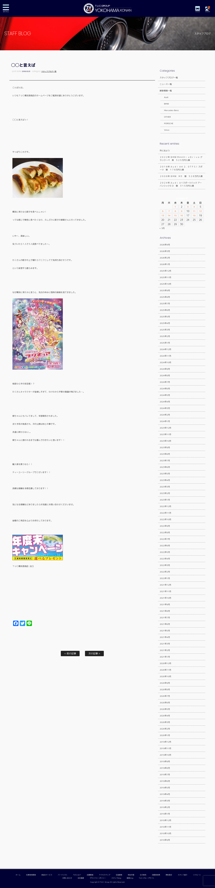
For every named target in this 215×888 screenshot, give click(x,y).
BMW (164, 103)
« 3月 (162, 228)
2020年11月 (165, 669)
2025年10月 (165, 283)
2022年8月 (165, 532)
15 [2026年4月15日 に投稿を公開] (175, 215)
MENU (8, 8)
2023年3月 (165, 486)
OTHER (165, 116)
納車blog (130, 878)
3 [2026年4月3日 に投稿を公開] (188, 206)
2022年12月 (165, 506)
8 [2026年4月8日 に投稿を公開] (175, 211)
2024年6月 (165, 388)
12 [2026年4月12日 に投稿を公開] (200, 211)
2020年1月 (165, 735)
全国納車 (119, 875)
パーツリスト (63, 875)
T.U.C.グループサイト (146, 878)
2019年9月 (165, 761)
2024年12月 (165, 349)
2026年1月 (165, 264)
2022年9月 (165, 526)
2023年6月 (165, 467)
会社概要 (81, 878)
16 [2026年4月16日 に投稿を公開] (181, 215)
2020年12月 (165, 663)
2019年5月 (165, 787)
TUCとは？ (77, 875)
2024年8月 (165, 375)
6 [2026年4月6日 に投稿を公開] (163, 211)
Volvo (164, 129)
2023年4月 (165, 480)
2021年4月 (165, 637)
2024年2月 (165, 414)
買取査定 (169, 875)
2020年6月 (165, 702)
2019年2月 (165, 807)
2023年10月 (165, 440)
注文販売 (143, 875)
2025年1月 (165, 342)
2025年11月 (165, 277)
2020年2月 (165, 728)
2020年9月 (165, 683)
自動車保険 (156, 875)
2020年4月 (165, 715)
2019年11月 (165, 748)
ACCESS (208, 12)
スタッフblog (116, 878)
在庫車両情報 (31, 875)
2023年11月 (165, 434)
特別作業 (131, 875)
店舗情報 (90, 875)
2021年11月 (165, 591)
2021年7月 (165, 617)
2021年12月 (165, 584)
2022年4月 (165, 558)
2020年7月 (165, 696)
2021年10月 (165, 597)
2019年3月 (165, 800)
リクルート (197, 875)
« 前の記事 (70, 653)
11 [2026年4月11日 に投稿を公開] (194, 211)
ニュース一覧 (166, 84)
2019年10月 (165, 754)
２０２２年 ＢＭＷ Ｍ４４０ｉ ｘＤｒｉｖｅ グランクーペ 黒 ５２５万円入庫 (181, 159)
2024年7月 (165, 382)
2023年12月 (165, 427)
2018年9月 (165, 840)
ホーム (18, 875)
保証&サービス (46, 875)
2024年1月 (165, 421)
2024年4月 (165, 401)
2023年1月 (165, 499)
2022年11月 (165, 512)
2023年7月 (165, 460)
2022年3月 (165, 565)
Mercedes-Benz (169, 110)
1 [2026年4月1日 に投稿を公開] (175, 206)
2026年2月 (165, 257)
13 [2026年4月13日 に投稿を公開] (162, 215)
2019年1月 (165, 813)
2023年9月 (165, 447)
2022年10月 (165, 519)
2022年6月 (165, 545)
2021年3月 (165, 643)
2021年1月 (165, 656)
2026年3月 (165, 251)
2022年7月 (165, 539)
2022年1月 (165, 578)
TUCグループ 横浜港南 (107, 8)
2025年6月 (165, 310)
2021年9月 (165, 604)
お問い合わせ (67, 878)
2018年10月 (165, 833)
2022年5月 (165, 552)
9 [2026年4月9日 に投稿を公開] (181, 211)
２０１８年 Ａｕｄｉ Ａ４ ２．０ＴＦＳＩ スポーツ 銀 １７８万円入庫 (181, 168)
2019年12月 (165, 741)
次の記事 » (94, 653)
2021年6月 (165, 624)
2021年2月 (165, 650)
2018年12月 (165, 820)
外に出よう (165, 150)
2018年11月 (165, 826)
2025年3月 (165, 329)
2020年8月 (165, 689)
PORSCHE (166, 123)
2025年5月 (165, 316)
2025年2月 (165, 336)
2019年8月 (165, 768)
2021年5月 (165, 630)
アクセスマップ (104, 875)
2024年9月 (165, 369)
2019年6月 (165, 781)
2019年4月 (165, 794)
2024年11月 (165, 355)
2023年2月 (165, 493)
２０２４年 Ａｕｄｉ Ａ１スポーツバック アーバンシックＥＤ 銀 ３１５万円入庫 (181, 184)
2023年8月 (165, 454)
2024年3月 (165, 408)
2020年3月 (165, 722)
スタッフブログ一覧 (48, 71)
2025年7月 (165, 303)
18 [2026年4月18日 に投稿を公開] (194, 215)
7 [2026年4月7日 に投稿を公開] (169, 211)
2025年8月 (165, 297)
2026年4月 (165, 244)
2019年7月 (165, 774)
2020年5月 (165, 709)
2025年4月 (165, 323)
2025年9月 (165, 290)
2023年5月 (165, 473)
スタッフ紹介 (182, 875)
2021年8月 (165, 611)
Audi (164, 97)
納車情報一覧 (166, 90)
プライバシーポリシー (98, 878)
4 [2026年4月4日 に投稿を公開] (194, 206)
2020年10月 (165, 676)
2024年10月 (165, 362)
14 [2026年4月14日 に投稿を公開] (169, 215)
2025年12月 (165, 270)
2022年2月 (165, 571)
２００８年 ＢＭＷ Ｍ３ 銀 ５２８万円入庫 (181, 176)
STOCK (198, 12)
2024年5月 (165, 395)
